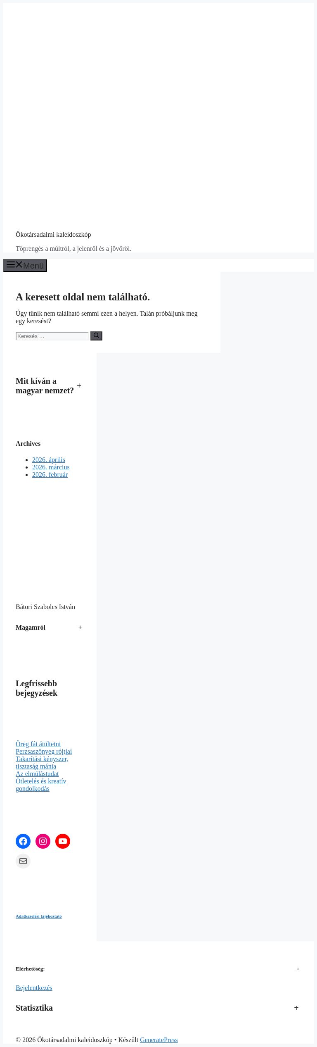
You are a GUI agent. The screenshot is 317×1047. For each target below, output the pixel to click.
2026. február (50, 474)
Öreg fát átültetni (38, 743)
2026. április (48, 459)
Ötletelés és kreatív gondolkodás (41, 785)
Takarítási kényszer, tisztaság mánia (42, 762)
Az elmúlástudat (37, 773)
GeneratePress (159, 1039)
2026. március (51, 467)
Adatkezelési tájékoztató (39, 916)
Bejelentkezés (34, 987)
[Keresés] (96, 335)
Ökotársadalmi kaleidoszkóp (53, 234)
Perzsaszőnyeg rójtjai (44, 751)
